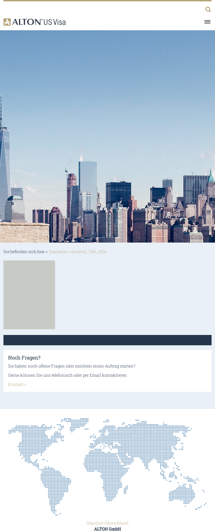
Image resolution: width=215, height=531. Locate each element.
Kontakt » (17, 384)
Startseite (58, 251)
